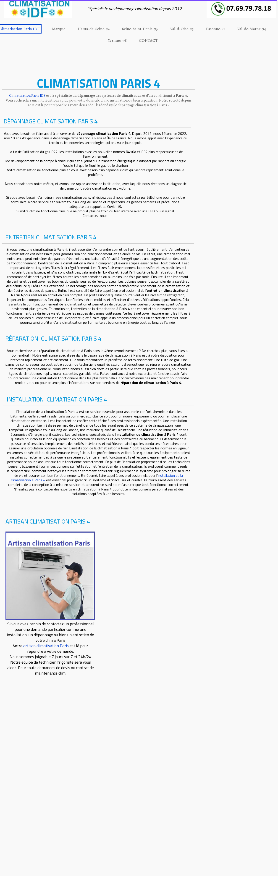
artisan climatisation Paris (46, 646)
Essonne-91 (215, 28)
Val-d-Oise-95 (182, 28)
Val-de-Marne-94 (251, 28)
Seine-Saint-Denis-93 (140, 28)
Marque (58, 28)
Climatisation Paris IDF (27, 95)
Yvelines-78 (117, 40)
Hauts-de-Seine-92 (94, 28)
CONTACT (148, 40)
